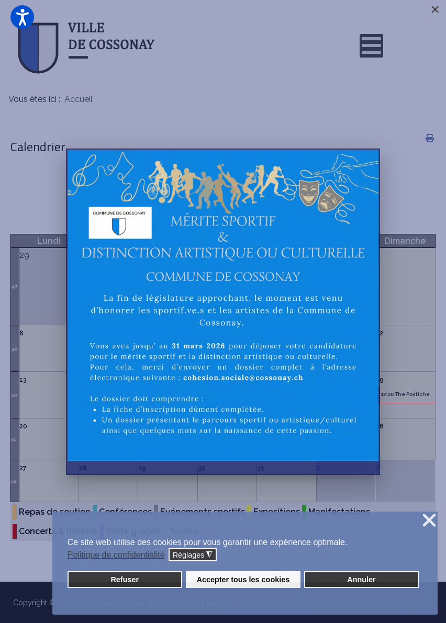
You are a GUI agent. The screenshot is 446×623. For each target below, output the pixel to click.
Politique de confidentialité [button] (116, 554)
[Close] (435, 9)
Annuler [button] (361, 579)
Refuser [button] (124, 579)
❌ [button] (429, 520)
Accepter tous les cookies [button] (243, 579)
